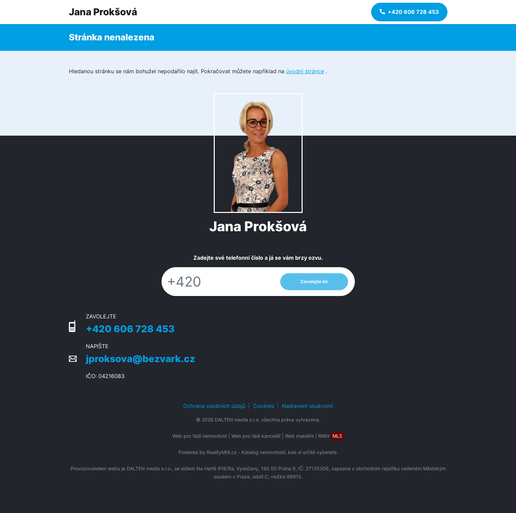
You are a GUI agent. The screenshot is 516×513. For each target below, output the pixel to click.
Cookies (263, 405)
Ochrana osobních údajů (214, 405)
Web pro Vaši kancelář (256, 436)
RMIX (331, 436)
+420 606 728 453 (130, 329)
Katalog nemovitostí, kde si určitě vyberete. (290, 452)
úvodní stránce (305, 71)
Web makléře (299, 436)
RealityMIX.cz (222, 452)
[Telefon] (217, 281)
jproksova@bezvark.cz (140, 358)
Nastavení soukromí (307, 405)
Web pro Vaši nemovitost (199, 436)
